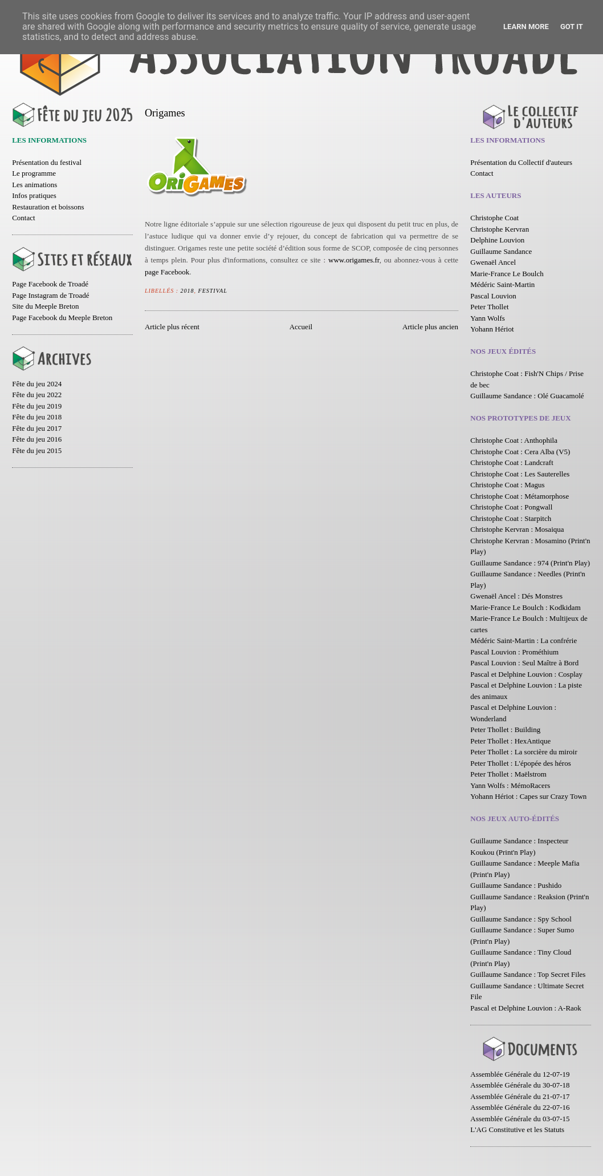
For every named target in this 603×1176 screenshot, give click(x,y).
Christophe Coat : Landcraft (511, 462)
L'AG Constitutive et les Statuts (517, 1129)
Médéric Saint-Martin (502, 284)
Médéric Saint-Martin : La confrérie (523, 640)
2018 (187, 291)
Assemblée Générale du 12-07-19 (519, 1074)
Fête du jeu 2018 (37, 417)
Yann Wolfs (487, 318)
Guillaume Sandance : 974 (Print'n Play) (530, 563)
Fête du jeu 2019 (37, 406)
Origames (165, 113)
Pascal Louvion (493, 296)
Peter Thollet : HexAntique (510, 741)
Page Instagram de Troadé (50, 295)
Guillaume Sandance (501, 251)
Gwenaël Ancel (493, 262)
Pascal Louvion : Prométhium (514, 652)
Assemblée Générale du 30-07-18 (519, 1085)
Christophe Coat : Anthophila (513, 440)
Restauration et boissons (48, 207)
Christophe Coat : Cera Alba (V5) (520, 451)
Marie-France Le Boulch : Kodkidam (525, 607)
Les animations (34, 184)
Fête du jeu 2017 (37, 428)
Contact (23, 217)
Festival (212, 291)
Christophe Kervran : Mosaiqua (517, 529)
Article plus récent (172, 326)
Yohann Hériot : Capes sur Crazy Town (528, 796)
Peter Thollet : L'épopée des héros (520, 763)
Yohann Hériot (492, 329)
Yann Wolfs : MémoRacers (510, 785)
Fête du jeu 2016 (37, 439)
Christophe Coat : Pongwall (511, 507)
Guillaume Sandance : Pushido (515, 885)
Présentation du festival (47, 162)
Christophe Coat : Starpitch (510, 518)
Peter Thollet (489, 306)
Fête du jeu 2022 (37, 394)
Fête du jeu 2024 (37, 383)
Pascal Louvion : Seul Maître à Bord (524, 662)
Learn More (526, 26)
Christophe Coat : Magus (507, 484)
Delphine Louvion (497, 240)
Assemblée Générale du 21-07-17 (519, 1096)
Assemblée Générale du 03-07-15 (519, 1118)
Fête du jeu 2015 (37, 450)
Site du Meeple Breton (45, 306)
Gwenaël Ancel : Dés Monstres (516, 596)
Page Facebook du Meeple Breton (62, 317)
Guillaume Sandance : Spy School (521, 919)
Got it (571, 26)
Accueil (301, 326)
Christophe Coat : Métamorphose (519, 496)
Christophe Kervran (499, 229)
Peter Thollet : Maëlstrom (508, 774)
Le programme (34, 173)
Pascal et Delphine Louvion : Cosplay (526, 674)
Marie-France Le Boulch (507, 273)
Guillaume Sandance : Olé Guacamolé (527, 395)
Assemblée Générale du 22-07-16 (519, 1107)
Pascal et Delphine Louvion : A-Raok (525, 1008)
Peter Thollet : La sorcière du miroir (523, 751)
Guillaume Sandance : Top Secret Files (527, 974)
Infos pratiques (34, 195)
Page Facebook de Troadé (50, 284)
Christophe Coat (494, 217)
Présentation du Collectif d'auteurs (521, 162)
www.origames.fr (354, 260)
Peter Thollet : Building (505, 729)
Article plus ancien (430, 326)
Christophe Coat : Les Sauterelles (519, 474)
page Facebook (167, 272)
